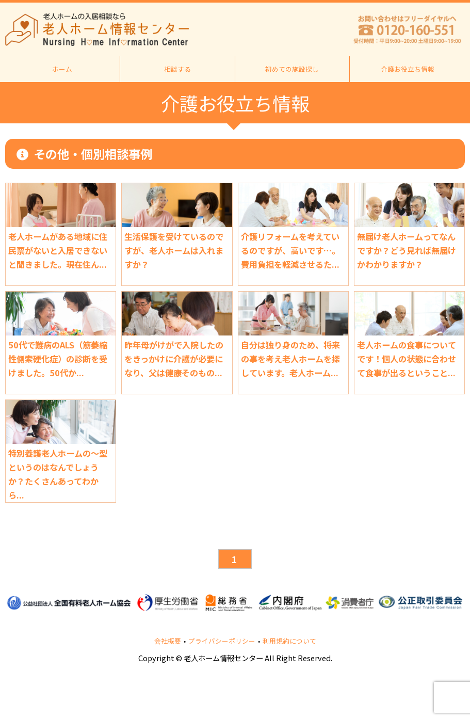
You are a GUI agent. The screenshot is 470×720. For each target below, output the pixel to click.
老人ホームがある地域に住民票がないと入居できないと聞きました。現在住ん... (57, 250)
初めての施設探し (292, 69)
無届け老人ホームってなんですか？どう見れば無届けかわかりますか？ (406, 250)
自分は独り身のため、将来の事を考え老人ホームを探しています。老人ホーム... (290, 359)
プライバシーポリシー (221, 641)
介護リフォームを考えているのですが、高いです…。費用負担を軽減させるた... (290, 250)
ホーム (62, 69)
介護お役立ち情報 (407, 69)
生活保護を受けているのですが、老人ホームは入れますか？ (173, 250)
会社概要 (167, 641)
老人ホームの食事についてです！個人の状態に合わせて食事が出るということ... (406, 359)
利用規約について (289, 641)
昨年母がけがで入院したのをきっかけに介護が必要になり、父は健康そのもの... (173, 359)
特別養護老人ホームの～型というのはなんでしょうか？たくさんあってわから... (57, 474)
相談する (177, 69)
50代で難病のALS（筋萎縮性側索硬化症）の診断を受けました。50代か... (57, 359)
